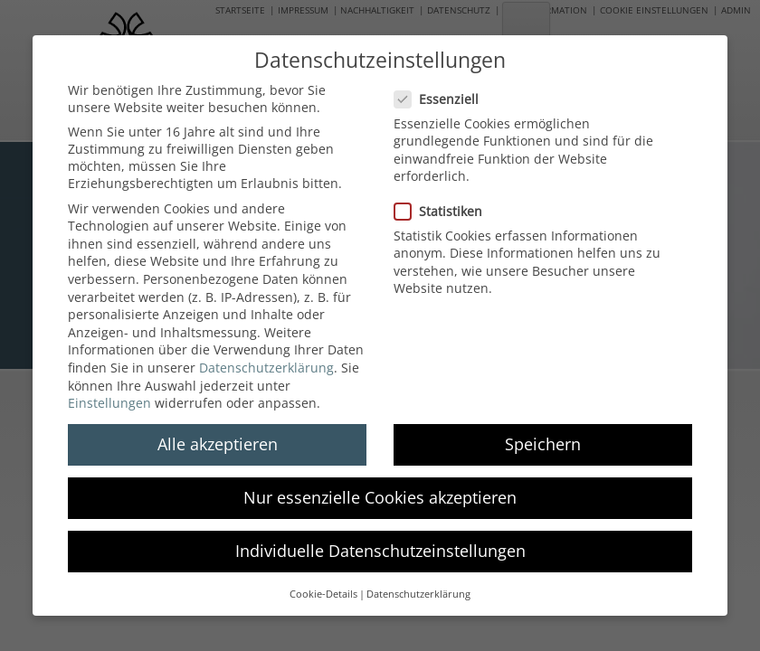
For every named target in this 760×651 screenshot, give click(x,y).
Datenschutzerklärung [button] (418, 579)
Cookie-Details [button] (323, 579)
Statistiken (444, 196)
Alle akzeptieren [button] (217, 429)
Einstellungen (109, 388)
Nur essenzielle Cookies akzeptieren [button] (380, 484)
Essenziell (442, 84)
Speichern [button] (543, 429)
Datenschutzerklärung (266, 353)
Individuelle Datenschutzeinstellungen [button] (380, 537)
